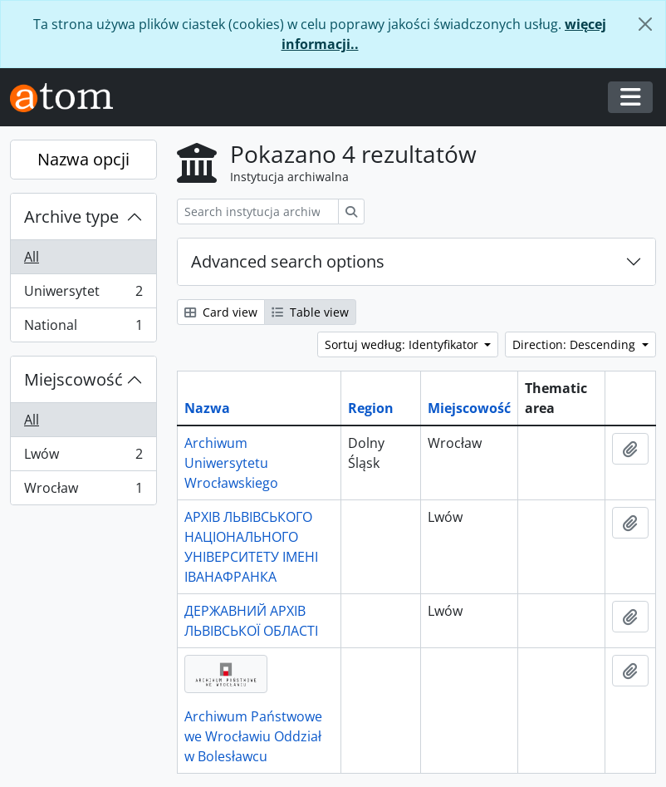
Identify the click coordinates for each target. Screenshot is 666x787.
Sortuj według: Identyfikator (403, 344)
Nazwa (207, 408)
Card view (220, 312)
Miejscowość (73, 379)
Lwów (83, 457)
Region (371, 408)
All (31, 257)
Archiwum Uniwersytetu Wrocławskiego (231, 463)
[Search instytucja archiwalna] (258, 211)
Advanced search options (287, 261)
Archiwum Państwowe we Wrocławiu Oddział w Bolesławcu (253, 736)
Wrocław (83, 491)
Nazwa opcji (83, 159)
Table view (310, 312)
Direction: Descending (575, 344)
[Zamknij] (645, 24)
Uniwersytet (83, 294)
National (83, 328)
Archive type (71, 216)
